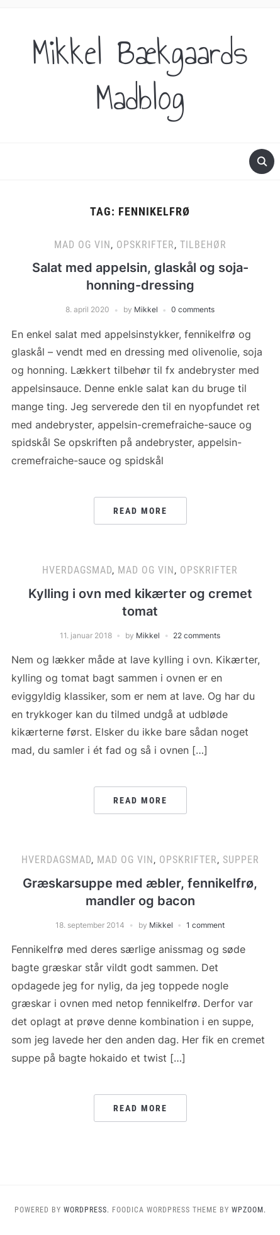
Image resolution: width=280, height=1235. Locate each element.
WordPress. (86, 1209)
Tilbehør (203, 245)
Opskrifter (145, 245)
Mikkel (146, 309)
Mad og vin (82, 245)
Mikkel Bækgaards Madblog (140, 75)
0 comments (193, 309)
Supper (241, 860)
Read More (140, 511)
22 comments (196, 635)
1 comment (205, 925)
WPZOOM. (249, 1209)
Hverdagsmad (77, 570)
